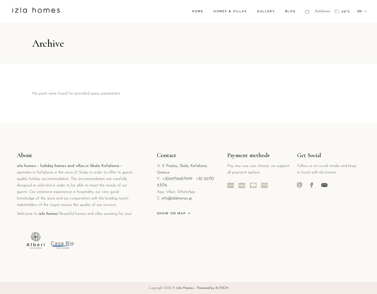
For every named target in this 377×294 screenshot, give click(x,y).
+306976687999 (177, 179)
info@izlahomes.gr (177, 198)
